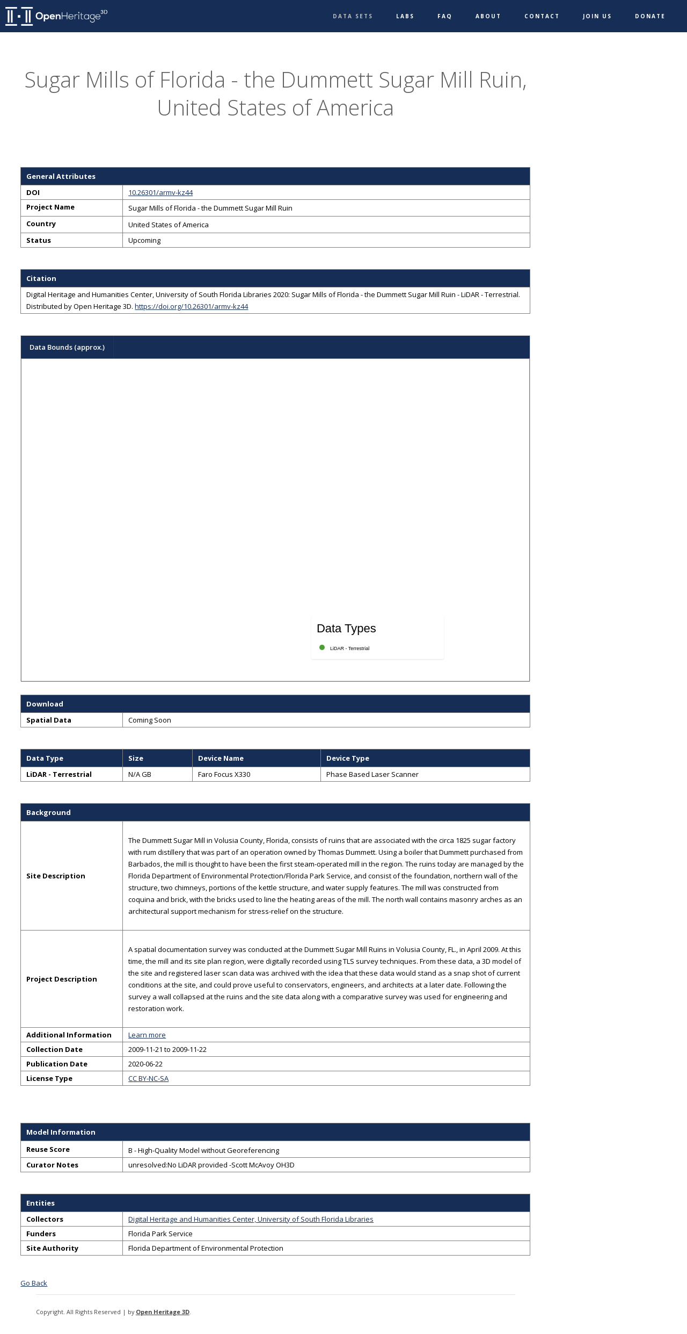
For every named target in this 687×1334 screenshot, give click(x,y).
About (488, 16)
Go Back (33, 1283)
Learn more (147, 1035)
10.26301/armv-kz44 (160, 192)
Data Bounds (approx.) (67, 347)
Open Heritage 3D (162, 1312)
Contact (542, 16)
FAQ (444, 16)
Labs (405, 16)
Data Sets (353, 16)
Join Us (597, 16)
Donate (650, 16)
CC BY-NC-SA (148, 1078)
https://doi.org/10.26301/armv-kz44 (191, 306)
